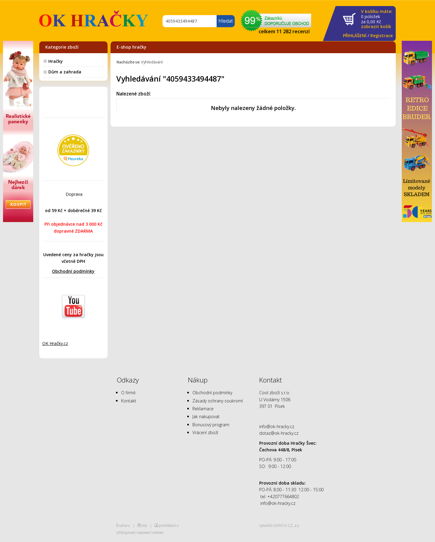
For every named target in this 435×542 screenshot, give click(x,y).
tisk (144, 525)
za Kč (376, 19)
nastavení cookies (150, 532)
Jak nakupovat (206, 416)
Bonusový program (210, 424)
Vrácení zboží (205, 432)
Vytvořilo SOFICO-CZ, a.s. (279, 525)
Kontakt (128, 401)
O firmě (128, 392)
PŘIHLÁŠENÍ (354, 35)
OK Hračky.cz (55, 343)
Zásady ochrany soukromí (217, 401)
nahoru (124, 525)
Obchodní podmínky (73, 271)
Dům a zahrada (64, 72)
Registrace (381, 35)
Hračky (55, 61)
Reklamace (203, 408)
